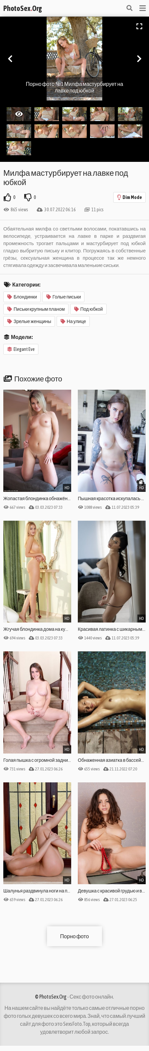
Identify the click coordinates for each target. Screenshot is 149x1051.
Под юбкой (88, 309)
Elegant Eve (21, 349)
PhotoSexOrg (22, 8)
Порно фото (74, 936)
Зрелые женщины (29, 321)
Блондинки (22, 297)
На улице (73, 321)
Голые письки (63, 297)
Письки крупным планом (36, 309)
